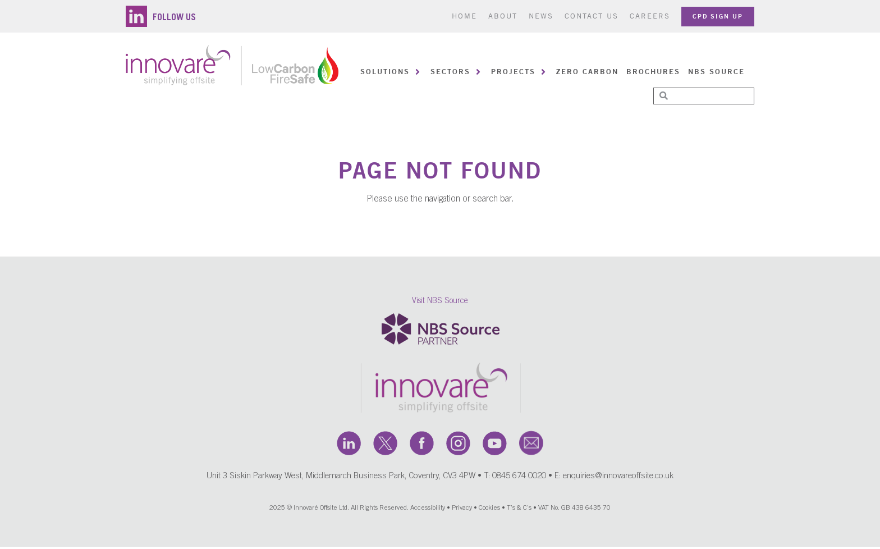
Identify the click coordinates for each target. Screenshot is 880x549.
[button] (391, 71)
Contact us (591, 16)
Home (464, 16)
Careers (650, 16)
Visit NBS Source (440, 303)
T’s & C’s (519, 510)
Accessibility (427, 510)
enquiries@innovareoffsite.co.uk (618, 478)
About (502, 16)
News (541, 16)
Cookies (489, 510)
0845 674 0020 (519, 478)
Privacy (462, 510)
